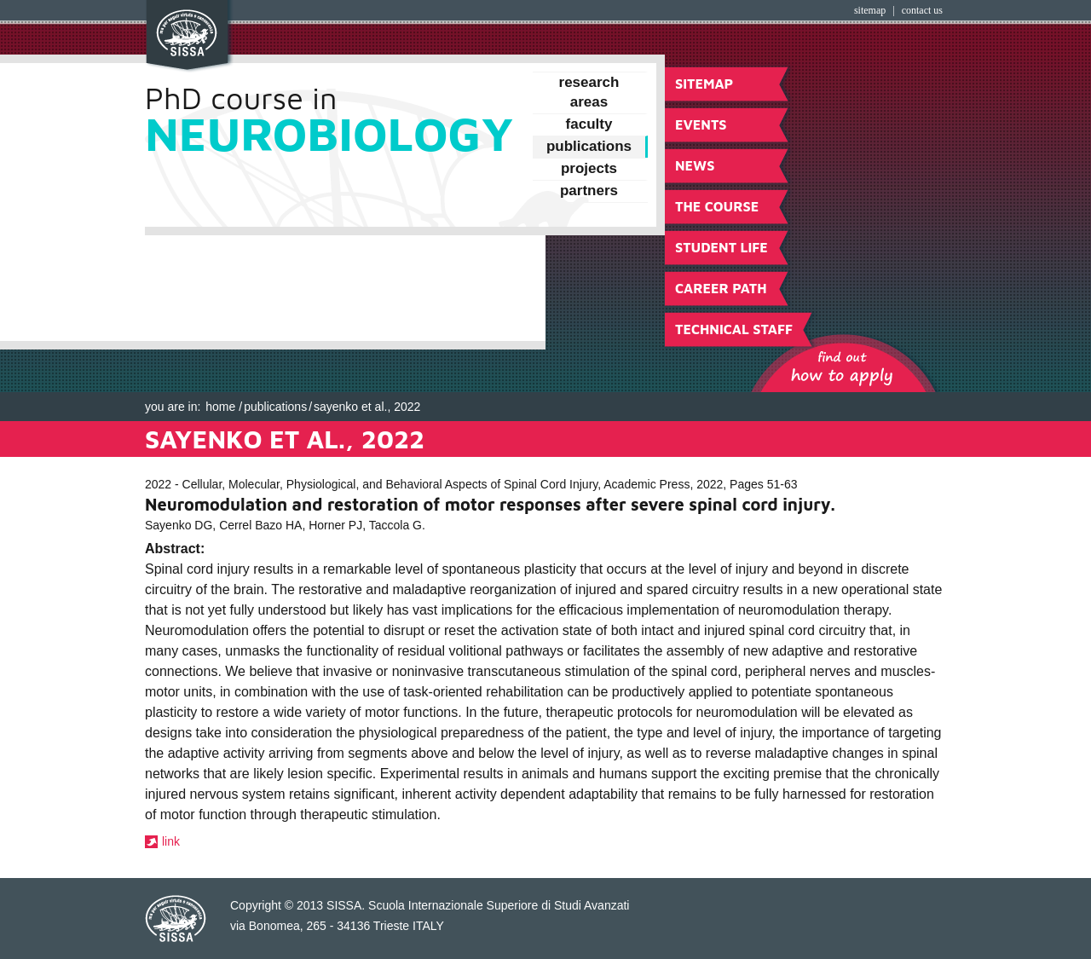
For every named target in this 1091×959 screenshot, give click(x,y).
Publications (275, 406)
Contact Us (922, 10)
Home (220, 406)
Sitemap (870, 10)
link (171, 841)
